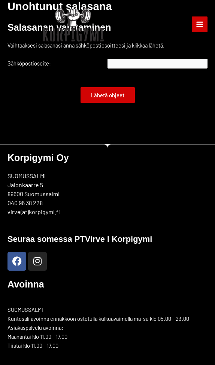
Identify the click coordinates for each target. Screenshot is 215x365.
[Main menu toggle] (200, 24)
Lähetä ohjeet (107, 95)
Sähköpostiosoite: (29, 63)
